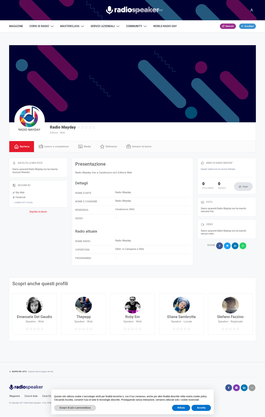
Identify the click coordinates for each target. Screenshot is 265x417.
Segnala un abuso (38, 212)
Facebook (19, 197)
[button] (38, 203)
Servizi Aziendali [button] (105, 26)
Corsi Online (48, 396)
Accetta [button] (201, 407)
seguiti (218, 186)
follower (206, 186)
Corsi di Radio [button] (41, 26)
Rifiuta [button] (181, 407)
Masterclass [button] (72, 26)
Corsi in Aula (31, 396)
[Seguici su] (252, 388)
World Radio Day (165, 26)
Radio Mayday (63, 127)
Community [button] (136, 26)
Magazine (16, 26)
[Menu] (251, 10)
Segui (245, 186)
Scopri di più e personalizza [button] (75, 407)
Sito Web (18, 193)
